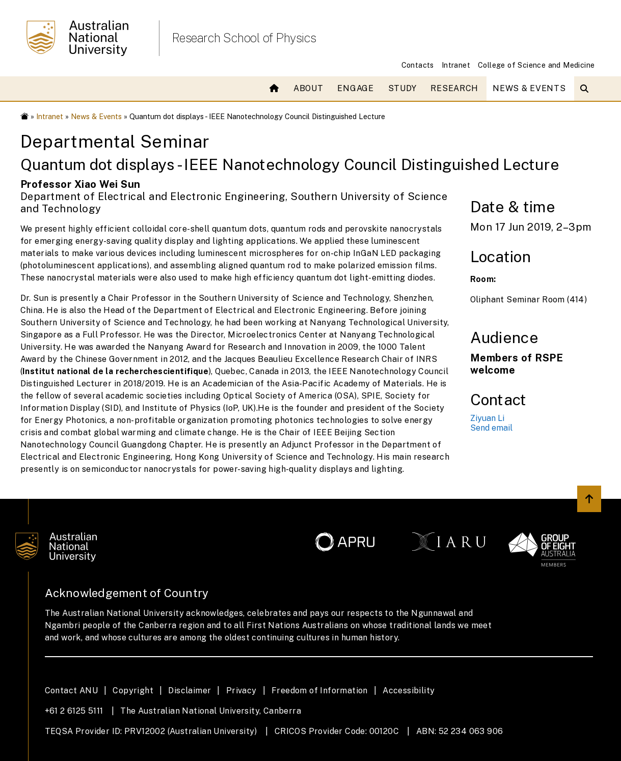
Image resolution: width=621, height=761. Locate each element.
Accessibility (409, 690)
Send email (491, 428)
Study (402, 88)
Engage (355, 88)
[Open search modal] (586, 88)
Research (454, 88)
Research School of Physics (244, 38)
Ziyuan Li (487, 418)
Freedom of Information (320, 690)
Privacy (241, 690)
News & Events (529, 88)
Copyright (133, 690)
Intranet (456, 65)
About (308, 88)
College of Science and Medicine (536, 65)
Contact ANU (71, 690)
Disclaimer (189, 690)
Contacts (417, 65)
